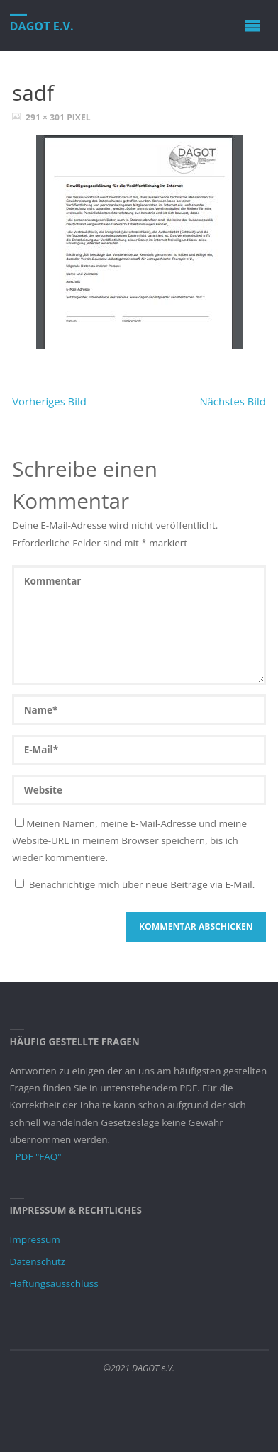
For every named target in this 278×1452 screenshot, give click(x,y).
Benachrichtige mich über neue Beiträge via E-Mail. (142, 884)
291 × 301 (46, 117)
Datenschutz (38, 1261)
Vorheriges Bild (49, 401)
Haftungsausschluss (54, 1283)
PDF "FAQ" (39, 1156)
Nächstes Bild (232, 401)
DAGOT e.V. (42, 26)
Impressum (35, 1239)
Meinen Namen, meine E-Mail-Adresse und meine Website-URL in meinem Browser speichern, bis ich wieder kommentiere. (129, 841)
